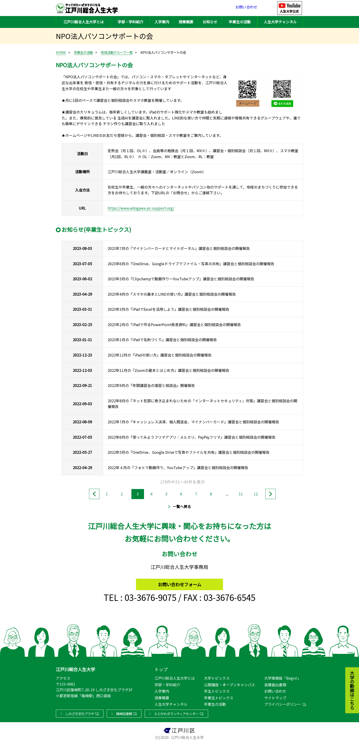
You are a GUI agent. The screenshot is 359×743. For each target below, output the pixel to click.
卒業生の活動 (240, 21)
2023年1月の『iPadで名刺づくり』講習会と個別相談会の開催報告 (162, 339)
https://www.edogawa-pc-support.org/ (141, 208)
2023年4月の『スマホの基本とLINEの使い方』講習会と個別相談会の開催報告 (172, 294)
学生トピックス (217, 690)
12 (257, 493)
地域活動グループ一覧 (117, 52)
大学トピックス (217, 677)
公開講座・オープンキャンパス (229, 683)
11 (242, 493)
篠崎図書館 (124, 712)
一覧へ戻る (182, 506)
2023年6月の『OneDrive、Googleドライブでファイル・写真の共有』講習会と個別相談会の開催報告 (191, 263)
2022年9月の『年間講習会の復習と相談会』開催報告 (151, 385)
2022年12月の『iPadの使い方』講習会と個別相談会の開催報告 (160, 355)
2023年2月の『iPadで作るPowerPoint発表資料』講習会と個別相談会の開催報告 (174, 324)
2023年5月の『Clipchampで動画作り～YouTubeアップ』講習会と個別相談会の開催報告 (181, 278)
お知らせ (210, 21)
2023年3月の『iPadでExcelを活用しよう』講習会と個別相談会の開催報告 (168, 309)
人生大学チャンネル (280, 21)
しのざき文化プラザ (79, 712)
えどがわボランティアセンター (176, 712)
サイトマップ (275, 697)
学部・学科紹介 (130, 21)
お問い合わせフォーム (179, 582)
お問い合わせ (246, 8)
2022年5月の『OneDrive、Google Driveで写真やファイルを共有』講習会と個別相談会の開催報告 (188, 452)
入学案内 (162, 21)
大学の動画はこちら (348, 665)
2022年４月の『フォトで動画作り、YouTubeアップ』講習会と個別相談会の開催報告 (178, 467)
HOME (61, 52)
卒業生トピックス (218, 697)
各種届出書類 (275, 683)
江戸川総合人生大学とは (83, 21)
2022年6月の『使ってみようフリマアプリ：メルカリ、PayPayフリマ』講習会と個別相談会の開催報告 (191, 437)
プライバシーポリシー (282, 703)
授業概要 (186, 21)
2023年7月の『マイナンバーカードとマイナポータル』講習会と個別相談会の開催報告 (179, 248)
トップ (161, 668)
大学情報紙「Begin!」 (282, 677)
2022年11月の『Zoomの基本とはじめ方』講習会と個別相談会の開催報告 (168, 370)
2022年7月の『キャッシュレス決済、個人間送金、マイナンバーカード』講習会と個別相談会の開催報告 (193, 421)
